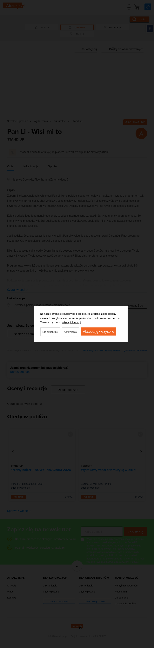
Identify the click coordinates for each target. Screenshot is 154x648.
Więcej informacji (71, 322)
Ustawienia (70, 331)
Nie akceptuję (50, 331)
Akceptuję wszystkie (98, 332)
